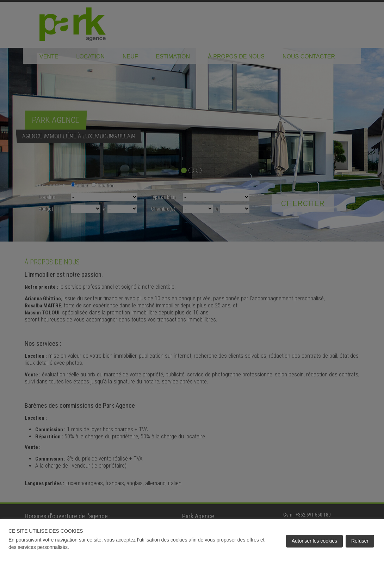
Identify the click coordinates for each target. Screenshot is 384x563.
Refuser (359, 541)
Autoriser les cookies (314, 541)
